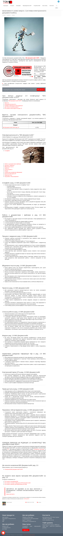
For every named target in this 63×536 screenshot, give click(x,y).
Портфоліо (5, 5)
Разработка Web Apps (27, 517)
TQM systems (26, 498)
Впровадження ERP (27, 5)
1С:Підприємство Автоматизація (30, 518)
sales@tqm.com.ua (49, 520)
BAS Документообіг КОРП (32, 58)
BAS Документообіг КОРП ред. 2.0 (11, 127)
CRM (3, 520)
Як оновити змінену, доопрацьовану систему (16, 484)
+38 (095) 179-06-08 (47, 518)
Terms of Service (32, 534)
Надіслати (41, 89)
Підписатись (25, 530)
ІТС (8, 449)
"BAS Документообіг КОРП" (15, 100)
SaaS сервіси (5, 517)
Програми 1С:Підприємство (9, 518)
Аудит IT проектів (26, 520)
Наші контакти (10, 494)
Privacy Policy (25, 534)
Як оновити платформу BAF (11, 481)
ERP (3, 521)
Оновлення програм (39, 449)
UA (57, 7)
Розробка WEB (37, 5)
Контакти (52, 5)
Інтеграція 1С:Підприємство (29, 521)
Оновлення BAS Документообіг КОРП (14, 469)
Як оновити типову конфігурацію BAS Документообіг (18, 483)
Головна (3, 15)
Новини (13, 15)
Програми (18, 5)
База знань (45, 5)
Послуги (12, 5)
